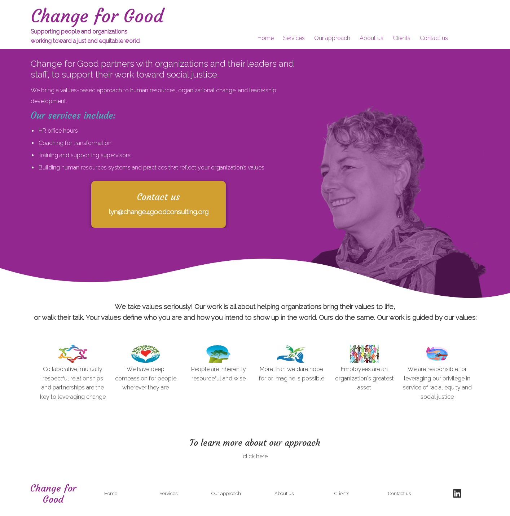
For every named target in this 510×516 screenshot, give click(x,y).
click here (255, 456)
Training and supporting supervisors (85, 155)
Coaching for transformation (75, 143)
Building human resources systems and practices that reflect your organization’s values (151, 167)
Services (294, 38)
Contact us (434, 38)
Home (266, 38)
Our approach (332, 38)
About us (371, 38)
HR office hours (58, 130)
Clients (401, 38)
